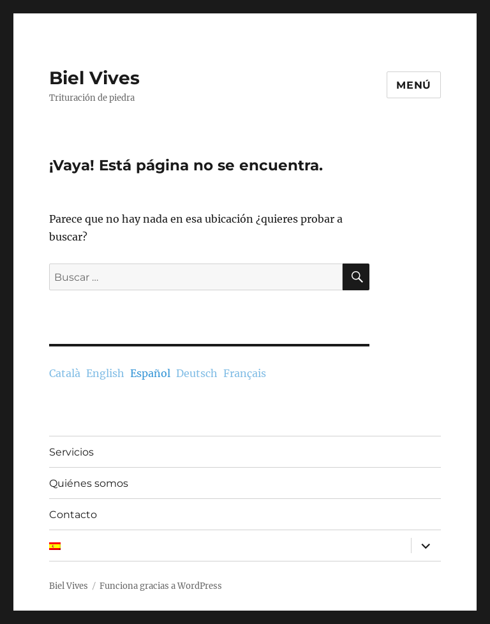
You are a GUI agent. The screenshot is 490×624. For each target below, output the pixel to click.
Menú (413, 85)
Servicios (71, 452)
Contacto (73, 515)
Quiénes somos (88, 483)
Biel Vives (94, 78)
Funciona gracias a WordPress (161, 586)
